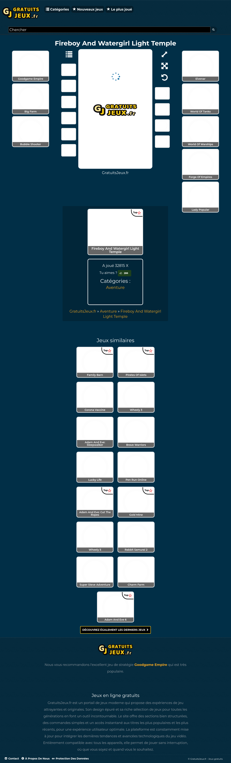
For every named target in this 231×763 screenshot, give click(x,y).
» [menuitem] (84, 311)
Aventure (115, 287)
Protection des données (70, 758)
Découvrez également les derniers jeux (115, 629)
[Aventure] (67, 54)
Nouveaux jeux (88, 9)
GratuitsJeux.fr (82, 311)
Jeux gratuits (215, 758)
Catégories (57, 9)
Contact (12, 758)
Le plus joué (119, 9)
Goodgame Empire (150, 665)
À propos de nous (35, 758)
